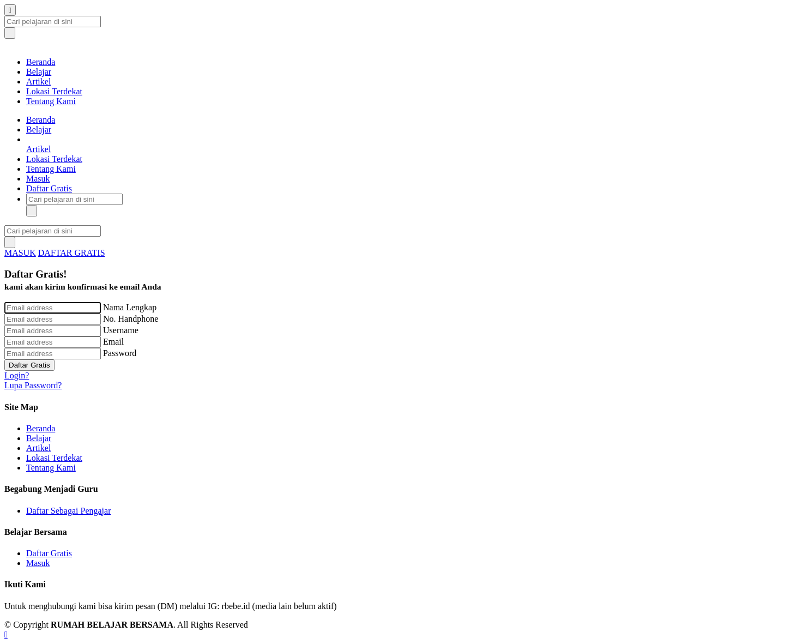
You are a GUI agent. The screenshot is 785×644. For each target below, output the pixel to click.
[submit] (9, 33)
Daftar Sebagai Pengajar (68, 510)
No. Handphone (130, 318)
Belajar (38, 71)
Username (120, 330)
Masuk (38, 178)
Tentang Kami (51, 101)
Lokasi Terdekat (54, 91)
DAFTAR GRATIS (71, 252)
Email (113, 341)
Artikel (38, 81)
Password (119, 353)
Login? (16, 375)
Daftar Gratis (49, 188)
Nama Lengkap (129, 307)
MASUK (20, 252)
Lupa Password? (33, 385)
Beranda (40, 62)
